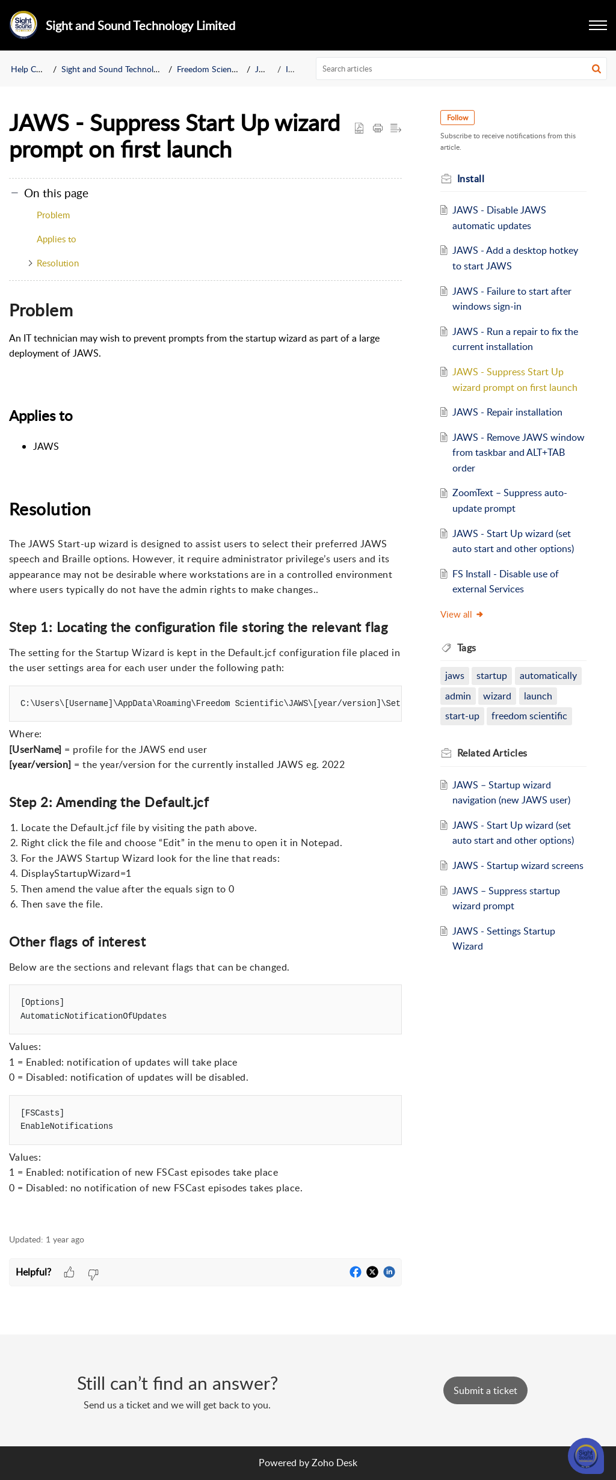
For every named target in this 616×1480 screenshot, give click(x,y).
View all (462, 614)
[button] (598, 25)
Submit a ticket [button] (485, 1390)
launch (538, 695)
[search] (462, 68)
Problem (53, 215)
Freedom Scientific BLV (219, 69)
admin (458, 695)
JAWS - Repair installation (507, 412)
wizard (497, 695)
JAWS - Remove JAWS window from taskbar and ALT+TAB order (518, 452)
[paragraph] (205, 758)
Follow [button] (457, 117)
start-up (462, 715)
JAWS (266, 69)
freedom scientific (529, 715)
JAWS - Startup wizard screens (518, 865)
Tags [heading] (466, 647)
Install (296, 69)
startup (491, 675)
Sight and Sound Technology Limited (128, 69)
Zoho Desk (334, 1462)
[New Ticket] (485, 1390)
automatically (548, 675)
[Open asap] (586, 1456)
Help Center (33, 69)
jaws (454, 675)
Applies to (56, 239)
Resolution (58, 263)
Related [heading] (492, 753)
